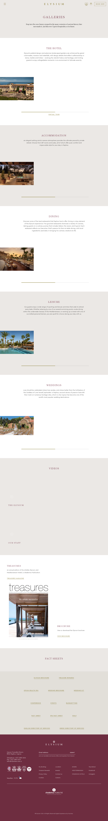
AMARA (74, 767)
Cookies (41, 778)
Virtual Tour (54, 114)
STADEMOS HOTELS (78, 774)
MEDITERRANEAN (77, 770)
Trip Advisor (92, 767)
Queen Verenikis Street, (15, 752)
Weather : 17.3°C (14, 778)
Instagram (92, 774)
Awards (57, 770)
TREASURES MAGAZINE (15, 581)
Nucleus (70, 813)
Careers (57, 778)
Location (58, 767)
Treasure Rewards (44, 770)
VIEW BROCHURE (63, 638)
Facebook (92, 770)
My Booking (42, 767)
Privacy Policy (43, 774)
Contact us (58, 774)
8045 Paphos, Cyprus (14, 754)
